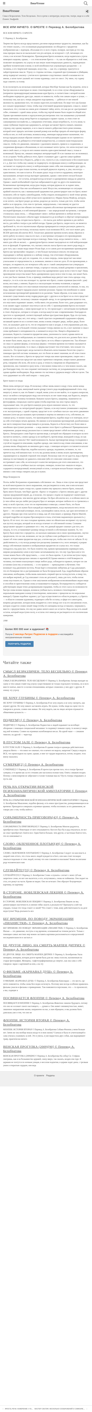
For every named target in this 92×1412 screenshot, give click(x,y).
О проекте (39, 1075)
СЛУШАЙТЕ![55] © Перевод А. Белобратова (36, 870)
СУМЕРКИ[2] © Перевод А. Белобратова (33, 764)
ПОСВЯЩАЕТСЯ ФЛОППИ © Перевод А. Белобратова (43, 998)
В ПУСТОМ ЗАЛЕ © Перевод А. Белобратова (36, 742)
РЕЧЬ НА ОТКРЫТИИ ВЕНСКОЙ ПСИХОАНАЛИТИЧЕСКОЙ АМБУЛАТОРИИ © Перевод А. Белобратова (45, 791)
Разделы (50, 1075)
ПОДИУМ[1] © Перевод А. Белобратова (32, 720)
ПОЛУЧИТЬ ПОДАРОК (19, 644)
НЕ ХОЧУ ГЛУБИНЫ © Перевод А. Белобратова (39, 698)
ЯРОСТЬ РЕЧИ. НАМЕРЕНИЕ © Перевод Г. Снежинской (26, 1409)
